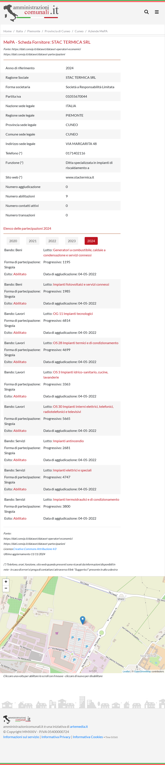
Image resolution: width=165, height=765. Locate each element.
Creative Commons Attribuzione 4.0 (34, 549)
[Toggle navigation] (146, 12)
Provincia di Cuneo (57, 31)
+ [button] (6, 582)
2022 (52, 241)
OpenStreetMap (142, 671)
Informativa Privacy (55, 737)
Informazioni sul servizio (21, 737)
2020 (13, 241)
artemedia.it (79, 726)
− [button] (6, 588)
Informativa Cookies (88, 737)
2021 (33, 241)
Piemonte (33, 31)
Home (7, 31)
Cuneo (79, 31)
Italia (19, 31)
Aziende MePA (98, 31)
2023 (72, 241)
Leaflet (126, 671)
